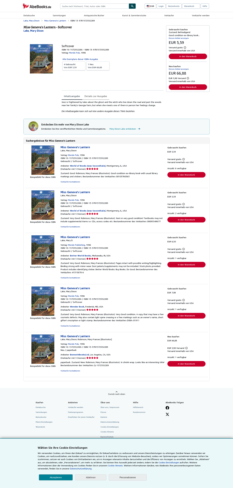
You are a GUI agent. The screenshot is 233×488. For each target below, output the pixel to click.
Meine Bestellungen (44, 422)
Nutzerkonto (174, 6)
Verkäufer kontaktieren (70, 182)
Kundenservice (139, 412)
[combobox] (94, 6)
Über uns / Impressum (110, 407)
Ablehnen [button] (91, 477)
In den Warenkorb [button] (188, 56)
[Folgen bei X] (167, 415)
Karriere (104, 417)
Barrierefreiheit (107, 437)
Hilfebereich (138, 407)
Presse (103, 412)
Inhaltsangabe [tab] (72, 96)
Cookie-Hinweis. (115, 465)
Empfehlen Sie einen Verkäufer (81, 417)
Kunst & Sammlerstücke (134, 15)
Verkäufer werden (201, 15)
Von (74, 66)
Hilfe (205, 6)
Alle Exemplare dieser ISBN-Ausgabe (80, 59)
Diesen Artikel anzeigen (179, 38)
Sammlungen (59, 15)
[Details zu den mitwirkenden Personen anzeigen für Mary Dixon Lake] (33, 30)
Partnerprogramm (75, 412)
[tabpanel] (113, 107)
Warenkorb (40, 427)
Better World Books (80, 255)
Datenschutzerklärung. (81, 468)
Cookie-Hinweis (107, 432)
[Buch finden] (132, 6)
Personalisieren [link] (128, 477)
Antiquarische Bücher (94, 15)
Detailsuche (29, 15)
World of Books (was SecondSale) (88, 165)
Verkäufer (169, 15)
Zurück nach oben (116, 394)
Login (161, 6)
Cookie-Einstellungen (169, 462)
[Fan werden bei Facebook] (167, 408)
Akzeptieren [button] (56, 477)
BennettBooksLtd (79, 354)
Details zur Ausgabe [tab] (96, 96)
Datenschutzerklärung (110, 422)
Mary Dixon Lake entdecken (125, 128)
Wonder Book (77, 306)
